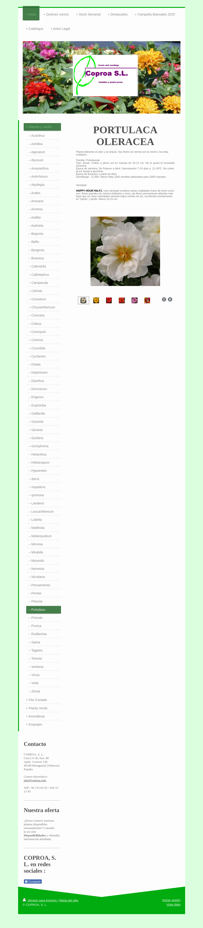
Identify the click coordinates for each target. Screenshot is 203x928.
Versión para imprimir (40, 900)
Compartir (33, 881)
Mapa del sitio (68, 900)
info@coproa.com (35, 780)
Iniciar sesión (171, 900)
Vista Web (173, 904)
